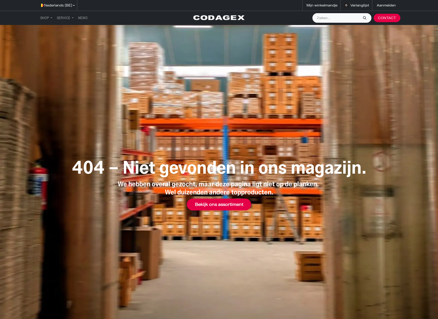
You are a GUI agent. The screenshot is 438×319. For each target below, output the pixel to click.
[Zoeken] (366, 18)
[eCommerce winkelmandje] (321, 5)
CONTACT (387, 18)
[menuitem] (46, 18)
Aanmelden (386, 5)
